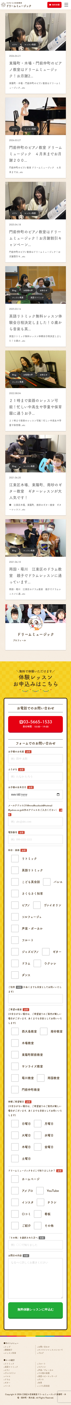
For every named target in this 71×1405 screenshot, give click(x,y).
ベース (7, 1386)
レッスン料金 (10, 1353)
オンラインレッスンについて (50, 1350)
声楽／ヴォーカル (45, 1370)
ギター (7, 1383)
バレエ (7, 1376)
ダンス (41, 1379)
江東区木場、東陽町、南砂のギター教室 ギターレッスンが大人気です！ (35, 491)
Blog (14, 290)
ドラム (7, 1379)
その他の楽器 (44, 1373)
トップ (7, 1347)
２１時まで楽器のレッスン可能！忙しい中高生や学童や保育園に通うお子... (35, 407)
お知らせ (43, 290)
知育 (40, 1383)
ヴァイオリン (10, 1373)
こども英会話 (44, 1386)
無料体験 (54, 5)
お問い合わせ (44, 1347)
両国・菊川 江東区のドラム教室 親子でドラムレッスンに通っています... (35, 575)
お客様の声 (28, 290)
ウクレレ (42, 1367)
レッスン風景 (30, 44)
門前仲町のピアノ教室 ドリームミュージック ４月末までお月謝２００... (35, 154)
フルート (42, 1364)
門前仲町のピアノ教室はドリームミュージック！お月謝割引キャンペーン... (35, 238)
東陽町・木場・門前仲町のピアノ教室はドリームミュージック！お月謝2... (35, 69)
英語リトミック (37, 297)
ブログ (41, 1353)
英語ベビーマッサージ (47, 1376)
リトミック (9, 1364)
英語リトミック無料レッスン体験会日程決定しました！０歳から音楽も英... (35, 322)
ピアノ (14, 44)
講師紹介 (8, 1350)
